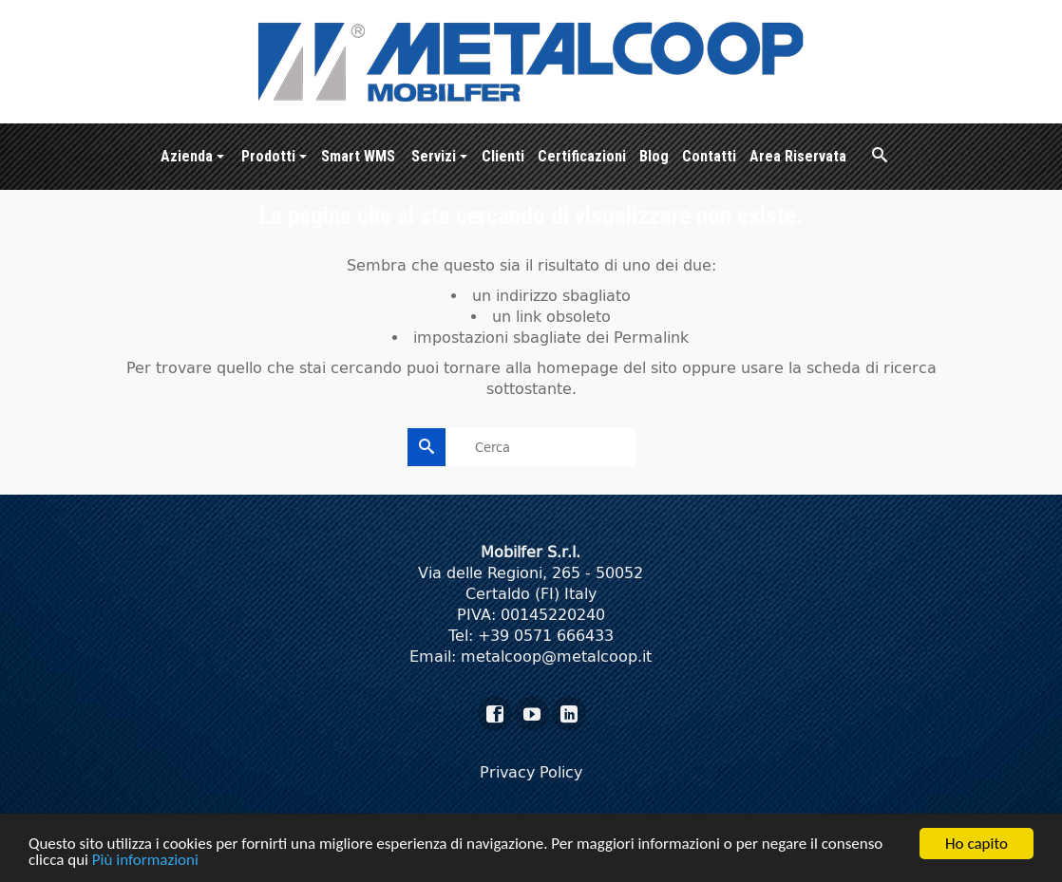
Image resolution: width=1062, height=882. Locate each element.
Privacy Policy (531, 772)
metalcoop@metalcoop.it (556, 656)
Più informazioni (145, 862)
